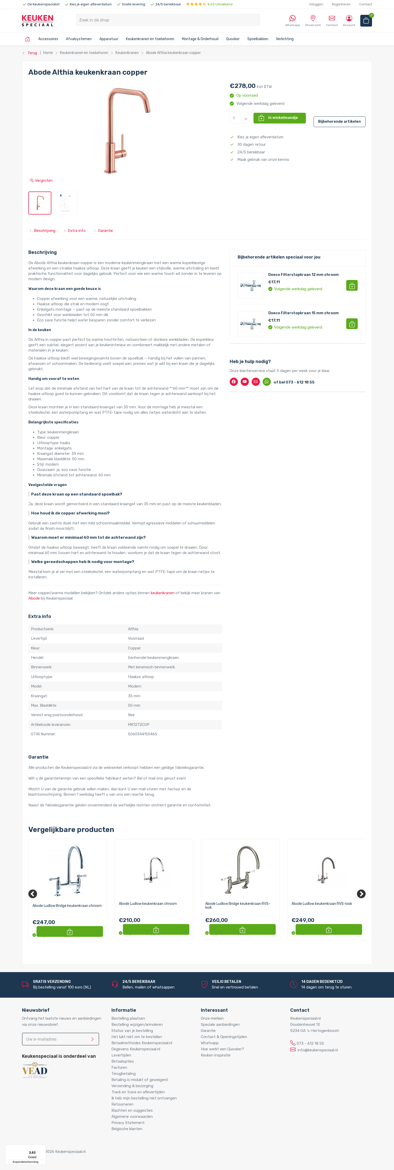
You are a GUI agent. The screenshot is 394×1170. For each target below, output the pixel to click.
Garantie (103, 230)
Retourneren (122, 1104)
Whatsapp (210, 1043)
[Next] (361, 894)
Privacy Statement (128, 1122)
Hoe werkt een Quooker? (222, 1049)
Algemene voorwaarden (132, 1116)
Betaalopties (122, 1061)
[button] (240, 118)
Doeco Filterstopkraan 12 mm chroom (303, 275)
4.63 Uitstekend (209, 4)
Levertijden (121, 1055)
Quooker (233, 39)
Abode (34, 598)
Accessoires (48, 39)
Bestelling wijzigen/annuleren (137, 1024)
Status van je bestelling (132, 1030)
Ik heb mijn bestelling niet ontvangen (144, 1098)
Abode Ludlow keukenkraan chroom (148, 904)
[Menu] (43, 1147)
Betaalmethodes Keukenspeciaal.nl (141, 1043)
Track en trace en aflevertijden (138, 1092)
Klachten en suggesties (132, 1110)
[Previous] (32, 894)
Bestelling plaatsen (128, 1018)
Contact (365, 4)
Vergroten (41, 180)
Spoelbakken (257, 39)
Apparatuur (108, 39)
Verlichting (285, 39)
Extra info (74, 230)
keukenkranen (163, 593)
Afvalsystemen (79, 39)
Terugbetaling (123, 1073)
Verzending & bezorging (132, 1086)
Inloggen (316, 4)
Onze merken (212, 1018)
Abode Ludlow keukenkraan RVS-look (322, 904)
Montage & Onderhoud (200, 39)
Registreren (341, 4)
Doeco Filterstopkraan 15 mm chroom (303, 313)
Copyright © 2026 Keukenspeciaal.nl (54, 1151)
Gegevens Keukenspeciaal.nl (135, 1049)
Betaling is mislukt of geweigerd (139, 1079)
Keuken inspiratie (215, 1055)
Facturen (119, 1067)
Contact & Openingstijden (224, 1036)
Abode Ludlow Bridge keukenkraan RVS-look (237, 906)
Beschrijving (42, 230)
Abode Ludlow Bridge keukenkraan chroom (67, 906)
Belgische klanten (126, 1129)
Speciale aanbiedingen (220, 1024)
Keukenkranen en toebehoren (150, 39)
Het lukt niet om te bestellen (136, 1036)
